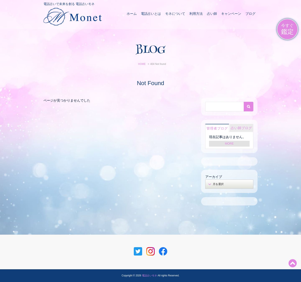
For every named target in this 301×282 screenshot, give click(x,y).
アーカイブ (213, 177)
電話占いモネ (149, 275)
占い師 (212, 13)
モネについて (175, 13)
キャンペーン (231, 13)
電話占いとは (151, 13)
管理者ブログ (217, 128)
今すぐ (287, 29)
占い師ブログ (241, 128)
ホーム (132, 13)
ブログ (250, 13)
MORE (229, 143)
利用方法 (196, 13)
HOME (142, 64)
